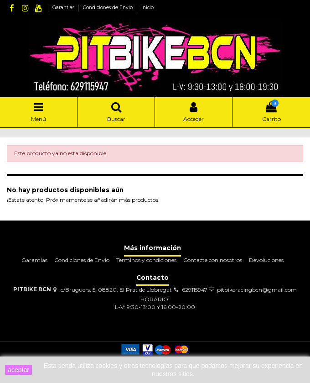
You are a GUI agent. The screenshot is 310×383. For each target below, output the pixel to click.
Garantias (64, 7)
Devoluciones (266, 260)
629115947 (194, 289)
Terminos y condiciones (146, 260)
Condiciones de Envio (108, 7)
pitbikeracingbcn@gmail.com (257, 289)
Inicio (147, 7)
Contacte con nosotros (212, 260)
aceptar (18, 369)
